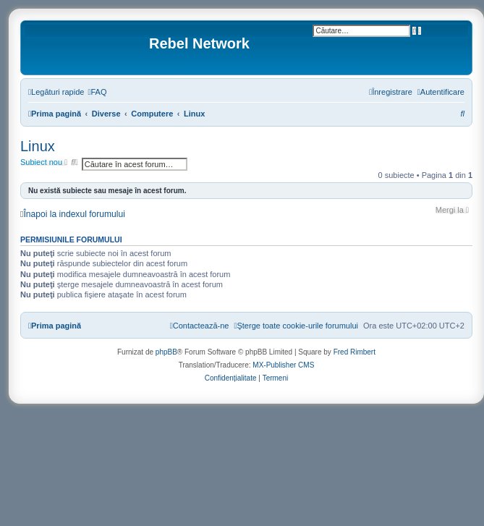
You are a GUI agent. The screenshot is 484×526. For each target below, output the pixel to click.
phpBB (166, 352)
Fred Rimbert (354, 352)
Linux (37, 146)
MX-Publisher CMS (283, 365)
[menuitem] (97, 92)
